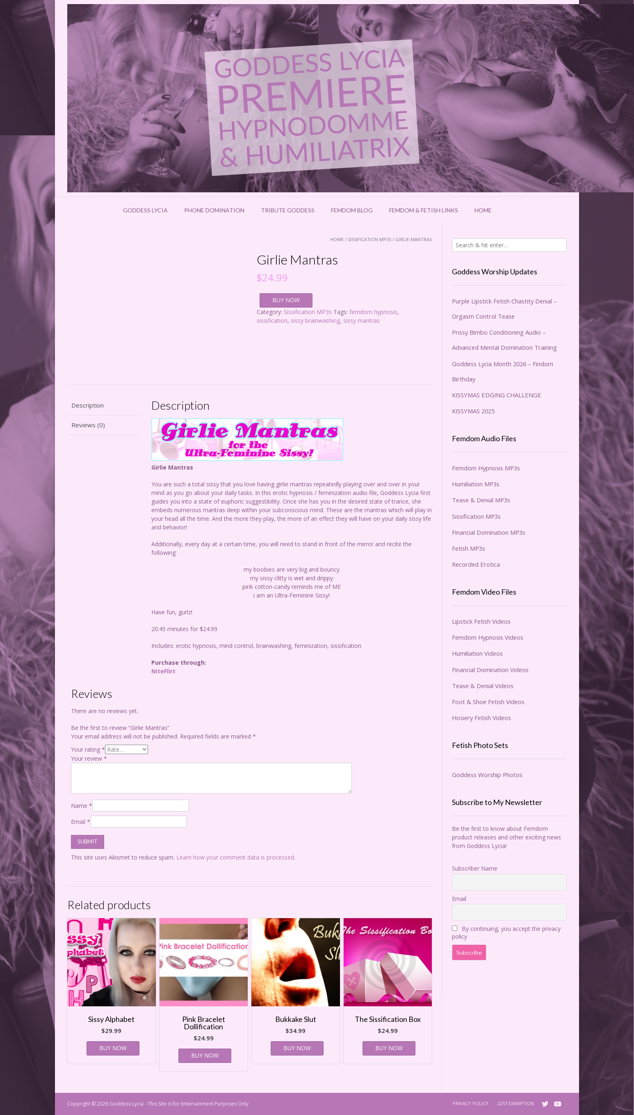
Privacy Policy (470, 1103)
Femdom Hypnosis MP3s (486, 468)
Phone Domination (214, 210)
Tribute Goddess (288, 210)
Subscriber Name (474, 868)
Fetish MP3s (468, 548)
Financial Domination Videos (490, 670)
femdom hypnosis (373, 312)
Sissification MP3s (369, 239)
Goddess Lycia (145, 210)
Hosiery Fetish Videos (481, 718)
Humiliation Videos (477, 653)
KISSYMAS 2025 (473, 411)
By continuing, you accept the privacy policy (506, 932)
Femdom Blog (352, 210)
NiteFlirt (163, 671)
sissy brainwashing (315, 320)
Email (80, 821)
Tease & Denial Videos (482, 686)
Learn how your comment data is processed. (235, 857)
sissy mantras (361, 320)
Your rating (88, 749)
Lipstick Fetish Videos (481, 621)
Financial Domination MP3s (488, 532)
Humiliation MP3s (475, 484)
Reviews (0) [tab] (88, 425)
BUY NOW (286, 300)
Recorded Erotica (476, 564)
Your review (89, 758)
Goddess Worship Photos (487, 775)
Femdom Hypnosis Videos (487, 637)
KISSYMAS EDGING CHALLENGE (496, 395)
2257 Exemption (515, 1103)
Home (483, 210)
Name (81, 805)
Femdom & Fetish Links (423, 210)
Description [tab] (87, 405)
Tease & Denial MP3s (481, 500)
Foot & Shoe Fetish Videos (488, 702)
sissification (272, 320)
